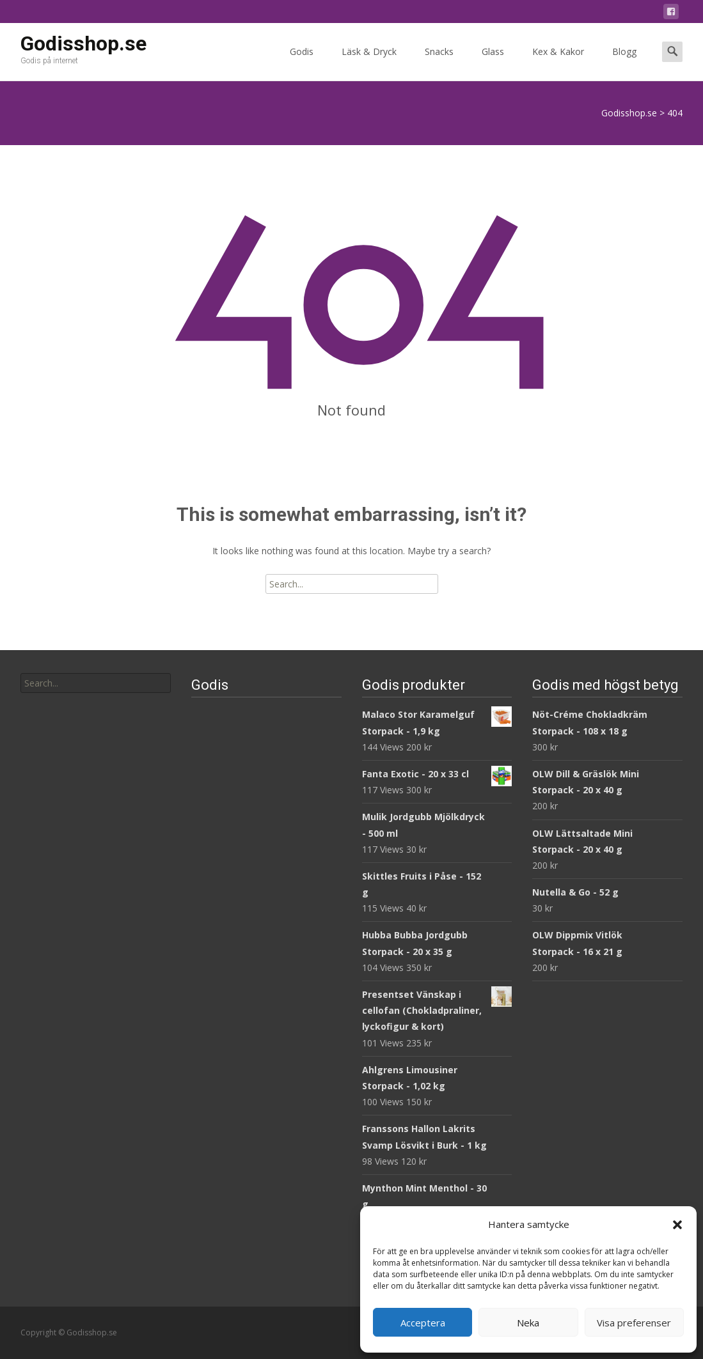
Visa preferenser (634, 1322)
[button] (677, 1224)
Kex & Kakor (558, 63)
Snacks (439, 63)
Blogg (624, 63)
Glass (493, 63)
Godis (301, 63)
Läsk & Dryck (369, 63)
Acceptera (422, 1322)
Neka (528, 1322)
